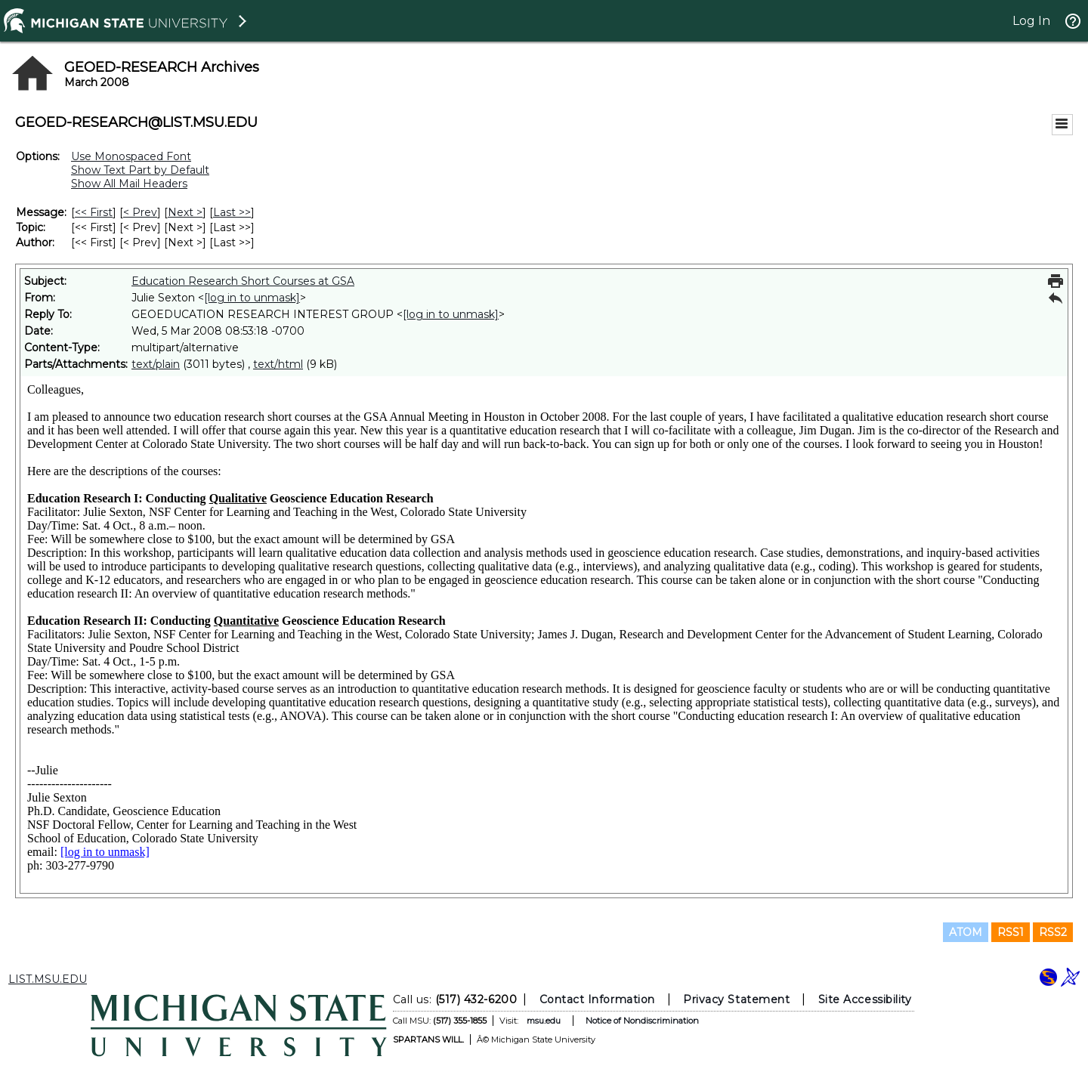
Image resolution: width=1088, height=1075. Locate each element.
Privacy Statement (736, 999)
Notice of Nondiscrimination (642, 1020)
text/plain (155, 364)
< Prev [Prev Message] (140, 212)
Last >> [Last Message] (232, 212)
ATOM (965, 932)
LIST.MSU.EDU (47, 979)
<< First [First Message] (94, 212)
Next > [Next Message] (185, 212)
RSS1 (1010, 932)
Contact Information (597, 999)
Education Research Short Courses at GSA (242, 281)
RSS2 (1053, 932)
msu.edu (544, 1020)
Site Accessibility (865, 999)
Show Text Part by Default (140, 170)
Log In (1031, 21)
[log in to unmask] (252, 297)
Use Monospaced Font (131, 156)
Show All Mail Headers (129, 183)
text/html (278, 364)
